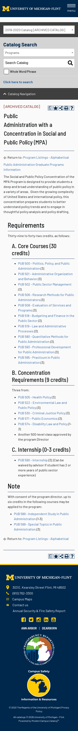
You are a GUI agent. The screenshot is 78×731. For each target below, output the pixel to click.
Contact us (20, 605)
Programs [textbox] (12, 53)
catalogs (21, 717)
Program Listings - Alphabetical (46, 157)
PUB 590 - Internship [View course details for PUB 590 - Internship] (33, 460)
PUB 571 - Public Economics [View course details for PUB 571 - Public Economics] (38, 418)
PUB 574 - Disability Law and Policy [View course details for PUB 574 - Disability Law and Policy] (43, 424)
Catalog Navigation (22, 94)
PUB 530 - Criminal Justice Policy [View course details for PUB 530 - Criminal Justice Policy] (41, 413)
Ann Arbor (29, 628)
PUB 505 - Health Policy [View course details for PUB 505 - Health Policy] (34, 397)
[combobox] (39, 30)
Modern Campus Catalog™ (45, 720)
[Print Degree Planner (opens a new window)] (50, 108)
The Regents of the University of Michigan (38, 707)
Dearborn (49, 628)
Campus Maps (22, 599)
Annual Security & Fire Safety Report (39, 611)
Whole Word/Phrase (23, 71)
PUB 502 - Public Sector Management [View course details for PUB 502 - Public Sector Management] (45, 284)
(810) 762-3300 (22, 593)
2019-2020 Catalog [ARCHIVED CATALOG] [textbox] (35, 30)
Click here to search (18, 82)
